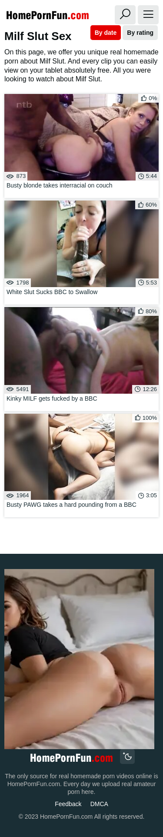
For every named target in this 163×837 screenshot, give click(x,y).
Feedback (68, 803)
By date (106, 32)
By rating (140, 32)
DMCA (99, 803)
